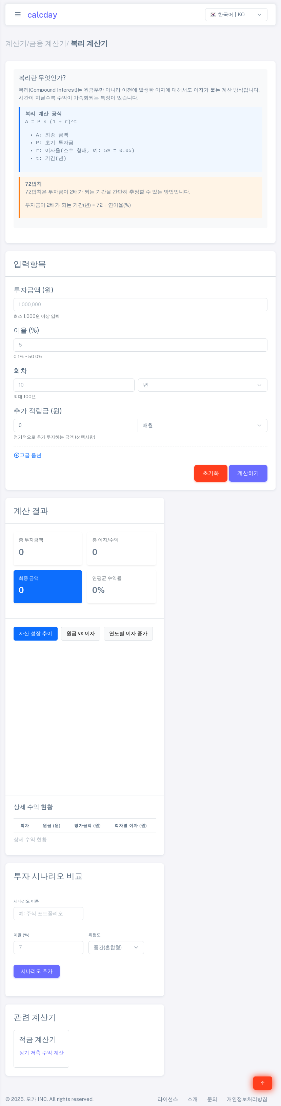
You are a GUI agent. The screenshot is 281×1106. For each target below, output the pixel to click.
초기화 (211, 473)
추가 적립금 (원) (38, 411)
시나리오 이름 (26, 901)
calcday (42, 14)
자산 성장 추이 (35, 633)
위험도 (94, 935)
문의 (212, 1099)
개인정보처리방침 (247, 1099)
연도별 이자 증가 (128, 633)
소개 (192, 1099)
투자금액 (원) (34, 290)
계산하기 (248, 473)
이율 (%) (26, 330)
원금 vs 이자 (80, 633)
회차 (20, 371)
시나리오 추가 (37, 971)
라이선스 (168, 1099)
